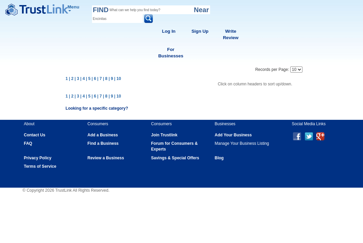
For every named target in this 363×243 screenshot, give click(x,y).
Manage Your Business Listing (242, 143)
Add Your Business (233, 135)
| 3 (77, 78)
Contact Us (34, 135)
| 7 (99, 78)
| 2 (71, 78)
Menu (74, 7)
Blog (219, 158)
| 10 (117, 78)
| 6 (94, 78)
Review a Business (106, 158)
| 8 (105, 78)
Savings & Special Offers (175, 158)
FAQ (28, 143)
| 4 (82, 78)
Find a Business (103, 143)
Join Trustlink (164, 135)
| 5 (88, 78)
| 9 (111, 78)
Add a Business (103, 135)
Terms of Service (40, 166)
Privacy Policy (37, 158)
